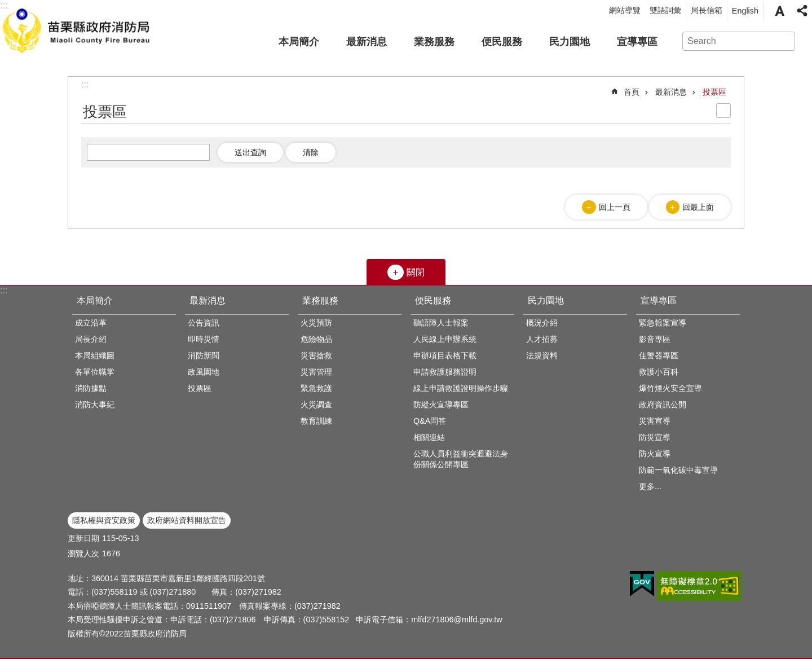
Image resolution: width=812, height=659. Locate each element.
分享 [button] (802, 11)
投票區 (714, 91)
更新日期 (83, 538)
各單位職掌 (94, 371)
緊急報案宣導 (662, 322)
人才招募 (542, 339)
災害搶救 (316, 355)
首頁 (631, 91)
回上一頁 (614, 207)
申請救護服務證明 (444, 371)
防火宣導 (654, 453)
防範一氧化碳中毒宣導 (678, 470)
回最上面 (698, 207)
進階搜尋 (802, 41)
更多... (650, 486)
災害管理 (316, 371)
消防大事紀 (94, 404)
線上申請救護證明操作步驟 (460, 388)
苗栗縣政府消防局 (77, 29)
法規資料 (542, 355)
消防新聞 (203, 355)
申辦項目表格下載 (444, 355)
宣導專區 (637, 41)
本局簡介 (299, 41)
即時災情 (203, 339)
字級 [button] (779, 11)
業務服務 (434, 41)
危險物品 (316, 339)
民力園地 (569, 41)
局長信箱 (706, 10)
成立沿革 (91, 322)
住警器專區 (658, 355)
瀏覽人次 (83, 553)
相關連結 (429, 437)
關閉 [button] (416, 272)
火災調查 (316, 404)
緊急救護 (316, 388)
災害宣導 (654, 420)
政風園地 (203, 371)
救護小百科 (658, 371)
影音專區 (654, 339)
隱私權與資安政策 (103, 520)
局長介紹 (91, 339)
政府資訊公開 (662, 404)
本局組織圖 (94, 355)
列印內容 (723, 110)
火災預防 (316, 322)
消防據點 (91, 388)
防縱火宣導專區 (441, 404)
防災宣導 (654, 437)
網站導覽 (625, 10)
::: (3, 290)
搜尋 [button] (781, 41)
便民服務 (502, 41)
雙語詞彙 (665, 10)
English (745, 10)
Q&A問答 (429, 420)
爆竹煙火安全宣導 (670, 388)
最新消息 (366, 41)
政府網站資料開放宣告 (186, 520)
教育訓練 (316, 420)
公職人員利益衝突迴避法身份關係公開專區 (460, 459)
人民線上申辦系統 (444, 339)
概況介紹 (542, 322)
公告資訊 (203, 322)
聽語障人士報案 (441, 322)
